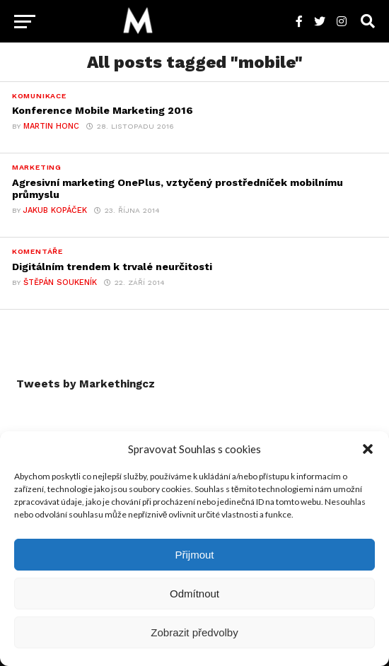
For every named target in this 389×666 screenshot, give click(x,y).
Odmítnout (194, 594)
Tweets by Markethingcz (85, 384)
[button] (368, 449)
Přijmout (194, 555)
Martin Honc (51, 126)
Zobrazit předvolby (194, 632)
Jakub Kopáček (55, 210)
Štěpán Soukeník (60, 282)
